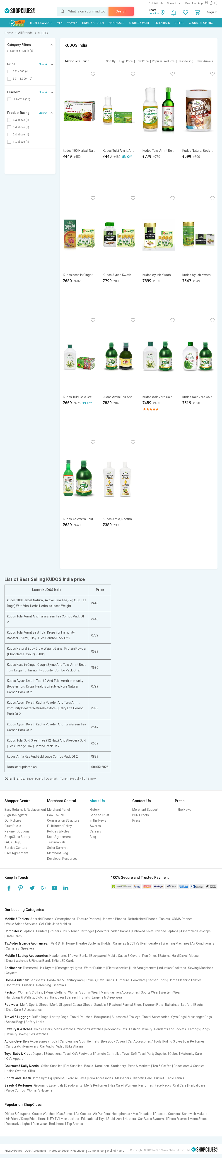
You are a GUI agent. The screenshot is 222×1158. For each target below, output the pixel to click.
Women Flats (154, 1004)
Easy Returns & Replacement (25, 809)
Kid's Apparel (15, 1058)
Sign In (212, 12)
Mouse (194, 955)
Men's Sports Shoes (34, 1004)
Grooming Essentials (48, 1085)
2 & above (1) (21, 134)
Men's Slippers (60, 1004)
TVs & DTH (56, 943)
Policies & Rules (58, 831)
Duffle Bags (40, 1017)
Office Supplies (51, 1066)
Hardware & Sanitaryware (65, 980)
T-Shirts (84, 997)
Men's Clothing (56, 992)
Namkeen (102, 1066)
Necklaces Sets (116, 1029)
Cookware (138, 980)
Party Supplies (157, 1053)
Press (136, 820)
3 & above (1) (21, 127)
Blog (93, 837)
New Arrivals (205, 61)
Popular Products (163, 61)
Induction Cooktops (172, 968)
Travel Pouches (81, 1017)
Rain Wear (40, 1124)
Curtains (28, 985)
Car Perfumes (194, 1041)
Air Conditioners (202, 943)
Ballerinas (172, 1004)
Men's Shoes (199, 1119)
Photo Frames (177, 1119)
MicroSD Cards (64, 960)
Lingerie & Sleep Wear (107, 997)
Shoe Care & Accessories (24, 1009)
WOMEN (72, 22)
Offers (179, 22)
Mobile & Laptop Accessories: (27, 955)
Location (154, 13)
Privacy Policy (13, 1150)
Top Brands (75, 1124)
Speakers (28, 948)
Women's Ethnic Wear (83, 992)
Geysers (11, 973)
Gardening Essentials (51, 985)
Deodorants (73, 1085)
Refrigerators (151, 943)
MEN (60, 22)
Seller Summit (57, 848)
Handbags (57, 997)
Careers (95, 831)
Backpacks (98, 955)
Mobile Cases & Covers (124, 955)
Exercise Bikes (76, 1078)
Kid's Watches (38, 1034)
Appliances (116, 22)
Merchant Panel (58, 809)
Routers (55, 931)
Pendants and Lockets (170, 1029)
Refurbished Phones (142, 919)
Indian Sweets (16, 1071)
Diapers (38, 1053)
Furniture (122, 980)
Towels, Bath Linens (100, 980)
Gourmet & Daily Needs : (22, 1066)
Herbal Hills (77, 778)
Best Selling (185, 61)
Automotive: (13, 1041)
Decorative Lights (18, 1124)
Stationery (118, 1066)
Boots (198, 1004)
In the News (98, 820)
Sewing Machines (200, 968)
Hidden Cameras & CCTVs (120, 943)
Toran (64, 778)
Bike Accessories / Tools (40, 1041)
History (95, 809)
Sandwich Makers (194, 1114)
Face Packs (163, 1085)
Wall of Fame (115, 1150)
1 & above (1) (21, 141)
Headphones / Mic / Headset (132, 1114)
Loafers (186, 1004)
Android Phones (41, 919)
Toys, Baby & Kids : (18, 1053)
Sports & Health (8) (21, 50)
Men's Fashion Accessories (120, 992)
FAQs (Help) (13, 842)
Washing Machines (176, 943)
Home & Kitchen (93, 22)
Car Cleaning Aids (72, 1041)
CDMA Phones (182, 919)
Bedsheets (37, 980)
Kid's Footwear (82, 1053)
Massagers (123, 1078)
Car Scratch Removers (22, 1046)
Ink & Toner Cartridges (78, 931)
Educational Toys (58, 1053)
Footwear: (12, 1004)
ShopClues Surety (17, 837)
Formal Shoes (132, 1004)
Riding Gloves (172, 1041)
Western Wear (171, 992)
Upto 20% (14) (21, 99)
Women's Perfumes (139, 1085)
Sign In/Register (16, 815)
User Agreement (16, 853)
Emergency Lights (69, 968)
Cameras (12, 948)
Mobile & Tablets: (17, 919)
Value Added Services (21, 924)
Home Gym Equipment (48, 1078)
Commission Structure (63, 820)
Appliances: (13, 968)
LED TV (53, 1119)
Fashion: (11, 992)
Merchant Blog (57, 853)
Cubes (174, 1053)
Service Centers (16, 848)
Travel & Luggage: (18, 1017)
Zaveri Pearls (35, 778)
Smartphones (65, 919)
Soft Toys (138, 1053)
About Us (97, 801)
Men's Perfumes (96, 1085)
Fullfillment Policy (59, 826)
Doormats (13, 985)
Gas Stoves (65, 1114)
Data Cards (14, 936)
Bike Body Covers (113, 1041)
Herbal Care (196, 1085)
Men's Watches (64, 1029)
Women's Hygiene (39, 1090)
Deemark (52, 778)
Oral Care (179, 1085)
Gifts (31, 1071)
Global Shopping (201, 22)
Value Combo (15, 1090)
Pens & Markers (139, 1066)
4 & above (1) (21, 120)
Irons (42, 1119)
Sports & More (139, 22)
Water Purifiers (94, 968)
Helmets (93, 1041)
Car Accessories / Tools (144, 1041)
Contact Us (173, 3)
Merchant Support (145, 809)
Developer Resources (62, 858)
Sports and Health (18, 1078)
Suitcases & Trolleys (126, 1017)
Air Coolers (83, 1114)
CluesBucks (13, 826)
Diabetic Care (142, 1078)
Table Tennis (175, 1078)
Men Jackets (70, 1119)
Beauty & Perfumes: (19, 1085)
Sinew (92, 778)
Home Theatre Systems (83, 943)
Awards (95, 826)
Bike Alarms (75, 1046)
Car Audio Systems (151, 1119)
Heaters (130, 1119)
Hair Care (116, 1085)
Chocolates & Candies (189, 1066)
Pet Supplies (73, 1066)
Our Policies (13, 820)
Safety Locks (35, 1022)
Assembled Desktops (195, 931)
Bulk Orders (140, 815)
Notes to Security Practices (66, 1150)
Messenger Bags (200, 1017)
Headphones (58, 955)
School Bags (15, 1022)
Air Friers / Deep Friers (21, 1119)
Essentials (162, 22)
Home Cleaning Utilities (185, 980)
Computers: (13, 931)
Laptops (28, 931)
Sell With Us (156, 3)
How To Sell (55, 815)
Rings (206, 1029)
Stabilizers (115, 1119)
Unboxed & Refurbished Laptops (155, 931)
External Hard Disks (173, 955)
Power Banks (79, 955)
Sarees (72, 997)
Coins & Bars (43, 1029)
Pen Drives (149, 955)
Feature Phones (88, 919)
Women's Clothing (30, 992)
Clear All (43, 64)
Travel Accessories (155, 1017)
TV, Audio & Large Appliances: (26, 943)
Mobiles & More (41, 22)
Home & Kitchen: (17, 980)
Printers (42, 931)
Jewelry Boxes (16, 1034)
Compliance (96, 1150)
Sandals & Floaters (107, 1004)
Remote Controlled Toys (111, 1053)
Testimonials (56, 842)
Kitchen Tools (157, 980)
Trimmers (30, 968)
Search (121, 11)
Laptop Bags (59, 1017)
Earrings (194, 1029)
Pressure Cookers (167, 1114)
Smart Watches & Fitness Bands (28, 960)
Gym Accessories (100, 1078)
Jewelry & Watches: (19, 1029)
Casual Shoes (82, 1004)
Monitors (103, 931)
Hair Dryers (46, 968)
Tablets (164, 919)
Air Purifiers (101, 1114)
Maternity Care (191, 1053)
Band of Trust (99, 815)
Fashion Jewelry (140, 1029)
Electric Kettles (117, 968)
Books (88, 1066)
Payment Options (17, 831)
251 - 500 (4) (21, 71)
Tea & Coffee (161, 1066)
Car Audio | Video (52, 1046)
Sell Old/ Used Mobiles (55, 924)
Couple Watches (43, 1114)
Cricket (159, 1078)
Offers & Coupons (17, 1114)
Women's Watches (90, 1029)
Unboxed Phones (114, 919)
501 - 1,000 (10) (22, 78)
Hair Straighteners (143, 968)
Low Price (142, 61)
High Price (126, 61)
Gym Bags (178, 1017)
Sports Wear (150, 992)
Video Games (120, 931)
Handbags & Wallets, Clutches (27, 997)
